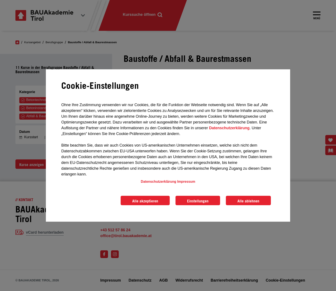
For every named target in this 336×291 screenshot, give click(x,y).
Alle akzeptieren (145, 201)
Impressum (186, 181)
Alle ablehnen (248, 201)
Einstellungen (197, 201)
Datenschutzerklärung (229, 128)
